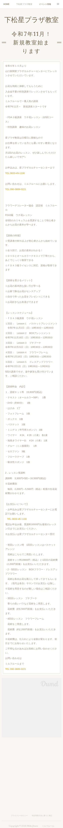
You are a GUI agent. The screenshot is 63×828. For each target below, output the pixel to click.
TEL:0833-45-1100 (15, 173)
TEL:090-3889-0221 (15, 189)
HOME (6, 4)
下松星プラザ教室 (24, 4)
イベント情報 (45, 4)
